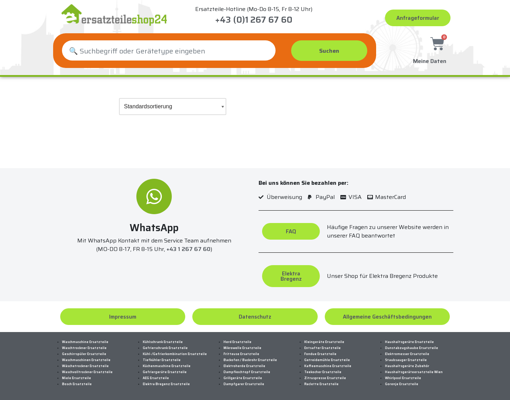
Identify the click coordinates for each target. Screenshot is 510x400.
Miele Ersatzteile (76, 378)
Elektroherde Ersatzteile (244, 366)
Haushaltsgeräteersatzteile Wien (414, 372)
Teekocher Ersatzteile (322, 372)
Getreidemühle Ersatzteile (327, 360)
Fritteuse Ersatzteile (241, 354)
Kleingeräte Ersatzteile (324, 341)
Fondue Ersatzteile (320, 354)
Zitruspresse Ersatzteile (325, 378)
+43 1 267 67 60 (188, 249)
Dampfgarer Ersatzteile (243, 384)
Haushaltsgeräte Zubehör (407, 366)
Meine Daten (429, 59)
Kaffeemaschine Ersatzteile (327, 366)
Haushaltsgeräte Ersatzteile (409, 341)
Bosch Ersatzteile (77, 384)
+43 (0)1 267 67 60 (254, 20)
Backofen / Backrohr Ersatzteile (250, 360)
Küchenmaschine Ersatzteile (167, 366)
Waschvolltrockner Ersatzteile (87, 372)
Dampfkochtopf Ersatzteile (246, 372)
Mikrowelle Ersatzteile (242, 347)
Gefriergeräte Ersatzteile (165, 372)
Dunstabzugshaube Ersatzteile (411, 347)
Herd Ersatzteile (237, 341)
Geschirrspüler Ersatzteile (84, 354)
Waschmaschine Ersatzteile (85, 341)
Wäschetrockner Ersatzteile (85, 366)
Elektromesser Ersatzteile (407, 354)
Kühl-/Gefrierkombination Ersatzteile (175, 354)
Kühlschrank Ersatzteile (163, 341)
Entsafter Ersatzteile (322, 347)
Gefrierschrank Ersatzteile (165, 347)
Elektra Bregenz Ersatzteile (166, 384)
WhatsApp (154, 227)
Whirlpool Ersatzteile (403, 378)
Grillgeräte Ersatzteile (242, 378)
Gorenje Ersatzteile (401, 384)
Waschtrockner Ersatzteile (84, 347)
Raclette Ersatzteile (321, 384)
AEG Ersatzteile (156, 378)
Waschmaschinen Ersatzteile (86, 360)
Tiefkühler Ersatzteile (162, 360)
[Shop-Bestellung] (172, 106)
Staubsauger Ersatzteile (406, 360)
